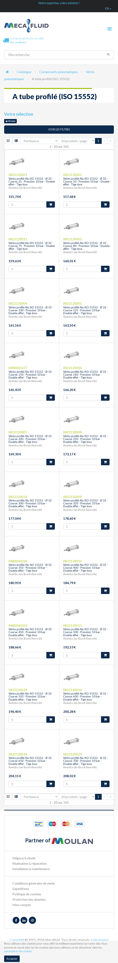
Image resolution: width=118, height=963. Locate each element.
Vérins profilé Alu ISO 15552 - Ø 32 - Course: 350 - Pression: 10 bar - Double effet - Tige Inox (30, 567)
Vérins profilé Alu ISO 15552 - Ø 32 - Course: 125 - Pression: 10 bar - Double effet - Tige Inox (85, 310)
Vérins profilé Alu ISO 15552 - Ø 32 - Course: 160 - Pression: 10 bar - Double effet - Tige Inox (85, 374)
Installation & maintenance (31, 869)
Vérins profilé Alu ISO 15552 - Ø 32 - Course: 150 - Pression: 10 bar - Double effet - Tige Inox (30, 374)
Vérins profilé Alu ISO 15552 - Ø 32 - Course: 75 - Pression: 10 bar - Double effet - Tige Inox (31, 246)
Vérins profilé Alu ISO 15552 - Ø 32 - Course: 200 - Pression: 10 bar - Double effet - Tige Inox (30, 439)
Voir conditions (18, 42)
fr (108, 8)
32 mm (10, 121)
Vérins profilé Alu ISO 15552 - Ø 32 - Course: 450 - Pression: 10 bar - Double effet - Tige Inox (30, 632)
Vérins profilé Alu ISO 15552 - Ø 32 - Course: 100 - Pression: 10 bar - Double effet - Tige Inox (30, 310)
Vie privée (100, 940)
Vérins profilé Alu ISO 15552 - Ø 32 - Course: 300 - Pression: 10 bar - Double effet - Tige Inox (30, 503)
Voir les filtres (59, 129)
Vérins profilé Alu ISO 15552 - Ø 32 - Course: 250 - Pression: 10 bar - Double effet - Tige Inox (85, 439)
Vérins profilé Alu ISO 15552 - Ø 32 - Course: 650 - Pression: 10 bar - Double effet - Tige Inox (30, 761)
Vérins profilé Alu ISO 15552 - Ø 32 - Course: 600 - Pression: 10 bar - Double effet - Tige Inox (85, 696)
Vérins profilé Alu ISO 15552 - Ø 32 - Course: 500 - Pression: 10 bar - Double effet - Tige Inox (85, 632)
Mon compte (21, 905)
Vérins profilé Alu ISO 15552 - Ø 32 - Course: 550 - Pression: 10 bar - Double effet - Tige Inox (30, 696)
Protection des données (29, 899)
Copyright (17, 940)
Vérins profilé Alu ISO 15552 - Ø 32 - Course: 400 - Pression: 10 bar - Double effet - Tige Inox (85, 567)
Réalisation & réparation (29, 863)
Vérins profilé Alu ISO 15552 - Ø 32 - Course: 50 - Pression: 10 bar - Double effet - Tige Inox (86, 181)
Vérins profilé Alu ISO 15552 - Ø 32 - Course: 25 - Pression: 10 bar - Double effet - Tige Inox (31, 181)
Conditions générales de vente (33, 883)
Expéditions (20, 889)
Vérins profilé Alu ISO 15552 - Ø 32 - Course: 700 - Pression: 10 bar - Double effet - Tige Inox (85, 761)
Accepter (11, 958)
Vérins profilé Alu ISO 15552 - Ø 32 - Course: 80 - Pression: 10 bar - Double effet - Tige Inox (86, 246)
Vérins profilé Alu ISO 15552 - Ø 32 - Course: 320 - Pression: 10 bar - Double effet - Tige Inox (85, 503)
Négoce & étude (23, 858)
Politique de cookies (26, 894)
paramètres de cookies (18, 951)
